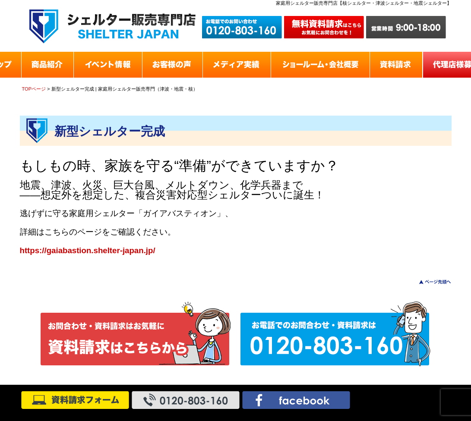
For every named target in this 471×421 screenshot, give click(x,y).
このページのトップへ (430, 282)
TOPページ (34, 88)
